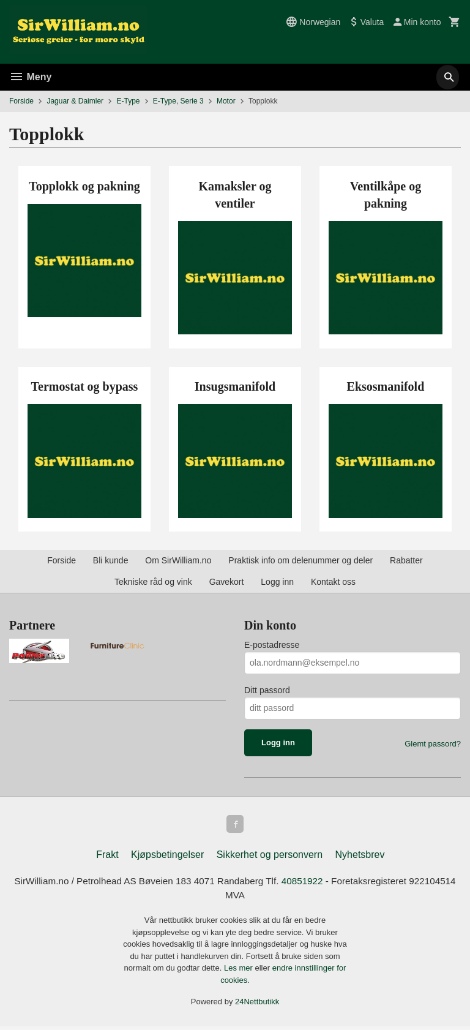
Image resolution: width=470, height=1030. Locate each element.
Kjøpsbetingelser (167, 856)
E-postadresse (271, 645)
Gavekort (226, 582)
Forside (21, 101)
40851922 (331, 883)
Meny (30, 77)
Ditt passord (267, 690)
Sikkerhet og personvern (270, 856)
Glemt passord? (433, 743)
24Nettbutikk (257, 1005)
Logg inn (277, 582)
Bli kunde (111, 560)
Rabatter (406, 560)
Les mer (239, 971)
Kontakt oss (333, 582)
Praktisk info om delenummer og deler (300, 560)
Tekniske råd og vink (153, 582)
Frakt (107, 856)
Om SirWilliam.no (178, 560)
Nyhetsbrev (360, 856)
